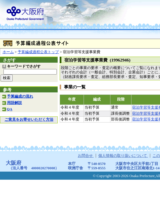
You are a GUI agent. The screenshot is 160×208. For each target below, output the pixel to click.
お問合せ (86, 156)
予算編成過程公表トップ (38, 52)
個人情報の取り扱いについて (123, 156)
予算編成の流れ (20, 96)
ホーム (8, 52)
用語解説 (14, 103)
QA (9, 109)
